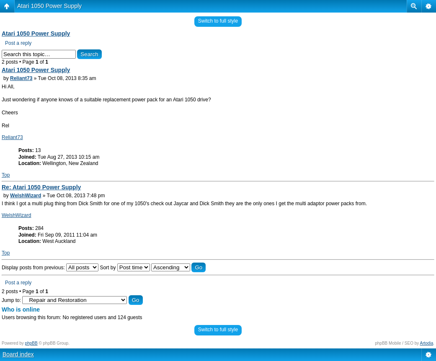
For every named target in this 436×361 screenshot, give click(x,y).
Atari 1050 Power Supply (49, 6)
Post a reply (18, 43)
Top (6, 175)
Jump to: (11, 300)
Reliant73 (21, 78)
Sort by (125, 268)
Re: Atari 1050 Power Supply (41, 187)
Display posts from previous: (50, 268)
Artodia (426, 343)
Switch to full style (218, 21)
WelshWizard (25, 196)
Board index (18, 354)
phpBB (31, 343)
